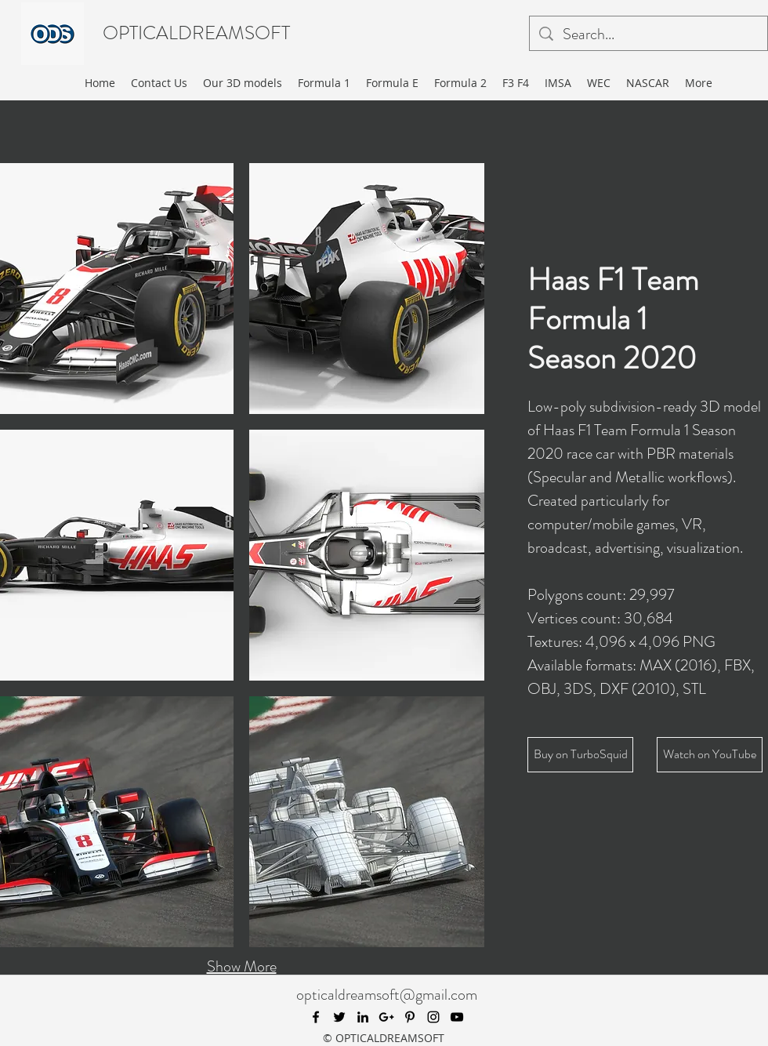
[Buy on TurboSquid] (580, 754)
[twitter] (339, 1017)
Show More (242, 966)
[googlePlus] (386, 1017)
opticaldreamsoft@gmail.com (386, 994)
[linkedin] (363, 1017)
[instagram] (433, 1017)
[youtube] (457, 1017)
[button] (366, 288)
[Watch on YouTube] (710, 754)
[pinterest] (410, 1017)
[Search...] (648, 34)
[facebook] (316, 1017)
